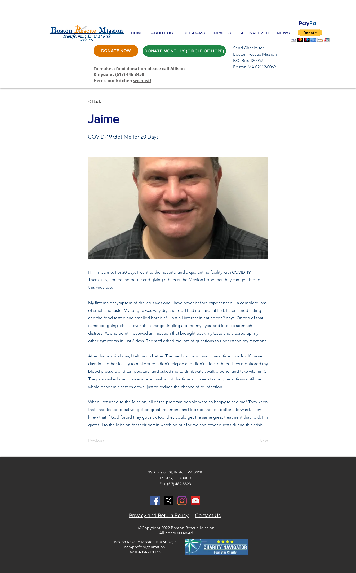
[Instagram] (182, 500)
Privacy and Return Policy (159, 515)
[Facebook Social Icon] (155, 500)
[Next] (255, 441)
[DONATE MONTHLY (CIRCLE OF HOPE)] (184, 51)
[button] (162, 33)
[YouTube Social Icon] (195, 500)
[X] (168, 500)
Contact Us (208, 515)
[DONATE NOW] (116, 51)
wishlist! (142, 80)
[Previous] (105, 441)
